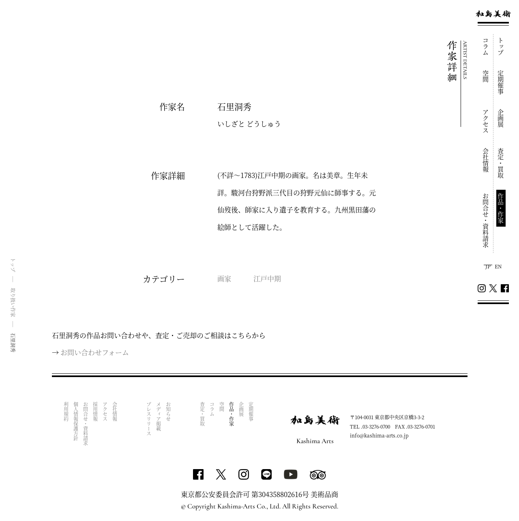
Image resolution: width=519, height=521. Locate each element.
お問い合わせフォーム (94, 352)
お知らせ (168, 411)
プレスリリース (149, 419)
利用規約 (66, 411)
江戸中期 (267, 278)
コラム (486, 46)
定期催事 (501, 82)
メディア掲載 (158, 416)
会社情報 (486, 160)
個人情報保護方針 (76, 421)
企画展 (501, 118)
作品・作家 (501, 208)
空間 (486, 76)
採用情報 (95, 411)
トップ (501, 46)
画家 (224, 278)
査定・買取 (501, 163)
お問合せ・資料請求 (486, 220)
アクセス (486, 121)
